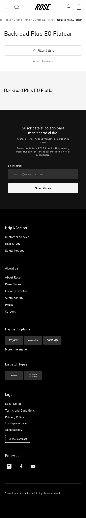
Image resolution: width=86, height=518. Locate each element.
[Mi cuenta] (69, 7)
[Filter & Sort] (43, 50)
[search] (14, 7)
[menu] (7, 7)
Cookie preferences (16, 423)
